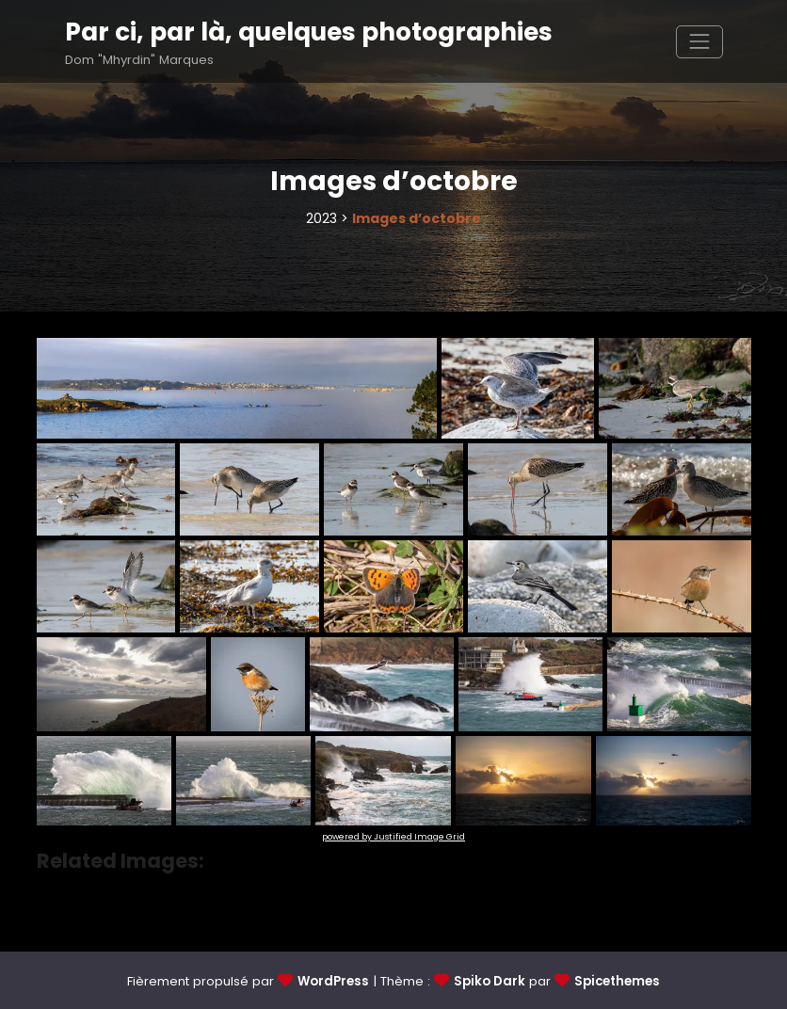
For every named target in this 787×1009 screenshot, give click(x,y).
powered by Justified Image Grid (393, 836)
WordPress (333, 981)
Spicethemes (617, 981)
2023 (321, 218)
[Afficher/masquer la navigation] (699, 41)
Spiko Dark (489, 981)
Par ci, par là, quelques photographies (309, 31)
